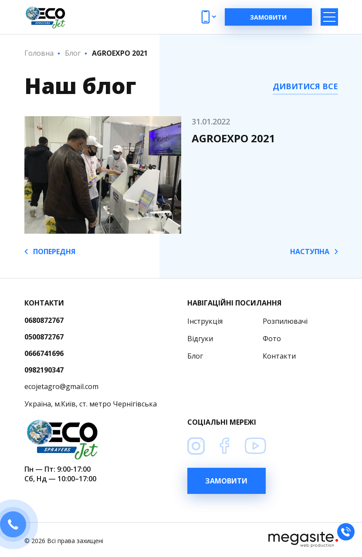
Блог (195, 356)
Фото (272, 338)
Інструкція (205, 321)
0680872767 (44, 320)
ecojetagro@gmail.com (61, 386)
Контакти (279, 356)
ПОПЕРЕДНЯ (49, 251)
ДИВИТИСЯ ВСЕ (305, 86)
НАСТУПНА (314, 251)
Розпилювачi (285, 321)
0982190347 (44, 370)
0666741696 (44, 353)
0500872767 (44, 337)
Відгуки (200, 338)
